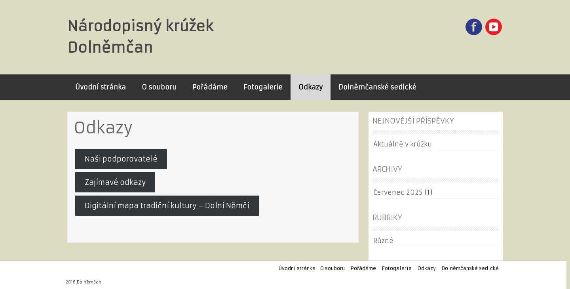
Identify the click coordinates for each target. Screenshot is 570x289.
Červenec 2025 (397, 192)
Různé (383, 241)
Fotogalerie (263, 87)
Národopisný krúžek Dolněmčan (140, 37)
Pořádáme (210, 87)
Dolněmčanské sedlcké (377, 87)
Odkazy (310, 87)
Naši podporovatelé (121, 159)
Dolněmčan (89, 282)
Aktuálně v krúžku (402, 144)
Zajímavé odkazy (115, 182)
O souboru (159, 87)
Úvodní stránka (100, 87)
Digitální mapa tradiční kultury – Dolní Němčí (167, 205)
